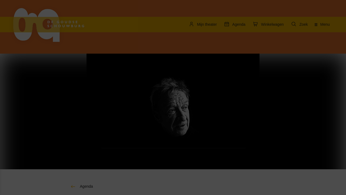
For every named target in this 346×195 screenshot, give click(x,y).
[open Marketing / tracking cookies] (83, 133)
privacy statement (24, 98)
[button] (40, 116)
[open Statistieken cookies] (83, 149)
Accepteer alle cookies (46, 169)
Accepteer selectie (46, 184)
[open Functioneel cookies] (83, 117)
